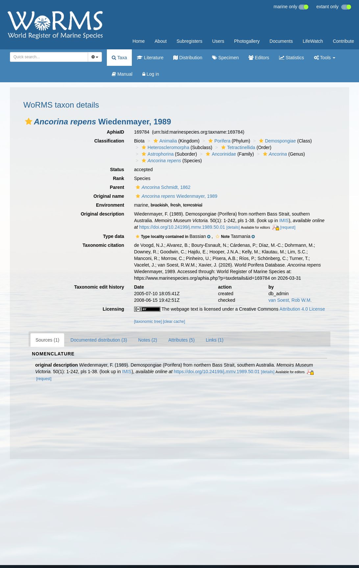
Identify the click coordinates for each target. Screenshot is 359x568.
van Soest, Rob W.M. (290, 300)
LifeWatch (313, 41)
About (161, 41)
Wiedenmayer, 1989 (175, 196)
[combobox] (49, 57)
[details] (233, 227)
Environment (110, 205)
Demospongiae (276, 140)
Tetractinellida (237, 147)
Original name (108, 196)
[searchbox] (47, 57)
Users (218, 41)
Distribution (187, 57)
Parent (117, 187)
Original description (102, 214)
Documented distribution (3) (98, 340)
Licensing (113, 309)
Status (117, 169)
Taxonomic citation (103, 245)
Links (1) (215, 340)
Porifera (218, 140)
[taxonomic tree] (148, 321)
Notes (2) (147, 340)
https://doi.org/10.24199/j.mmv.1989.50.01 (182, 227)
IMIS (284, 220)
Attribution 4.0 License (302, 309)
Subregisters (190, 41)
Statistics (291, 57)
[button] (28, 121)
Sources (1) (47, 340)
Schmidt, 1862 (162, 187)
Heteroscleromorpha (164, 147)
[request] (287, 227)
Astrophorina (157, 154)
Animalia (164, 140)
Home (138, 41)
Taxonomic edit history (99, 287)
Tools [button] (324, 57)
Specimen (225, 57)
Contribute (343, 41)
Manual (122, 74)
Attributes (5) (181, 340)
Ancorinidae (220, 154)
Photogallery (247, 41)
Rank (118, 178)
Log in (150, 74)
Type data (113, 236)
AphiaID (115, 132)
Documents (281, 41)
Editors (259, 57)
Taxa (119, 57)
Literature (150, 57)
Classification (109, 140)
